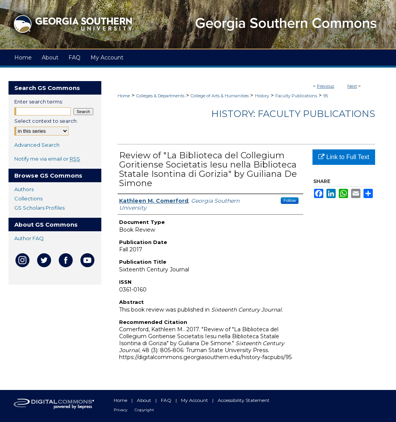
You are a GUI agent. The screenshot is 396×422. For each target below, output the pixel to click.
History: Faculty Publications (293, 113)
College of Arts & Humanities (220, 95)
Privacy (121, 409)
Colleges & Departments (160, 95)
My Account (195, 400)
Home (124, 95)
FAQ (166, 400)
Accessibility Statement (244, 400)
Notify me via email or (47, 159)
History (262, 95)
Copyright (144, 409)
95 (325, 95)
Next (352, 86)
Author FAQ (29, 238)
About (144, 400)
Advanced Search (37, 145)
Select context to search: (46, 121)
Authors (24, 189)
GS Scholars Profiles (39, 208)
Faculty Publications (296, 95)
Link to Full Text (343, 157)
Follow (289, 200)
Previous (325, 86)
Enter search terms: (38, 101)
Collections (28, 198)
